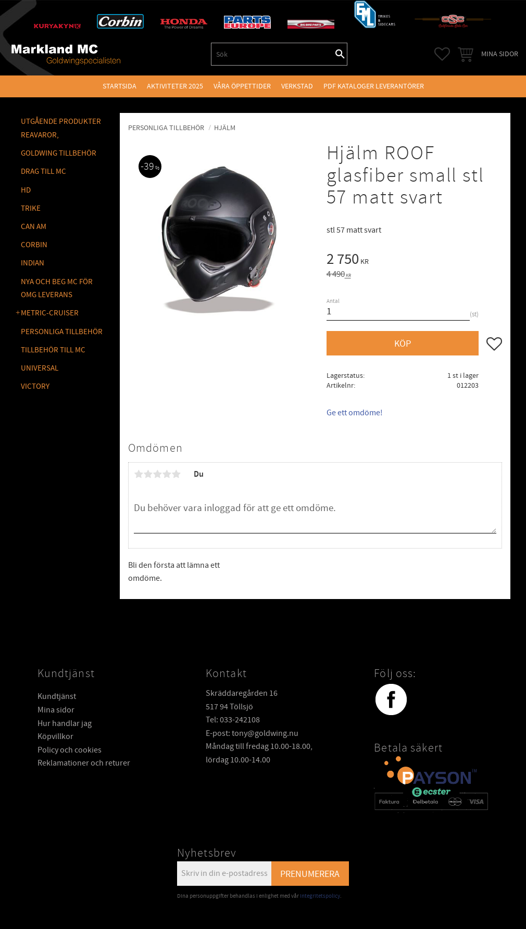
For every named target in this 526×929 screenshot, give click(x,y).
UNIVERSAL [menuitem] (39, 368)
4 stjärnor (166, 474)
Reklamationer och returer (83, 763)
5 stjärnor (176, 474)
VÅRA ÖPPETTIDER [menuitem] (242, 86)
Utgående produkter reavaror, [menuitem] (61, 128)
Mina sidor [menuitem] (499, 54)
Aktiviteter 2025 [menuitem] (175, 86)
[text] (414, 261)
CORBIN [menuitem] (34, 245)
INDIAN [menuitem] (32, 263)
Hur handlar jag (64, 723)
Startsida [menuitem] (119, 86)
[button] (442, 54)
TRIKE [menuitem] (31, 208)
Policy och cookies (69, 750)
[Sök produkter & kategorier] (272, 54)
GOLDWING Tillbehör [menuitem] (58, 153)
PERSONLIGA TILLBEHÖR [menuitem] (62, 332)
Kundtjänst (56, 696)
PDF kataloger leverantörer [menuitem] (373, 86)
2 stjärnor (148, 474)
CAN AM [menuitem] (33, 227)
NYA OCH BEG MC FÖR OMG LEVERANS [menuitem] (57, 288)
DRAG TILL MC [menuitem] (43, 171)
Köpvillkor (55, 736)
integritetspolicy (320, 896)
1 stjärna (138, 474)
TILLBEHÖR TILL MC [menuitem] (53, 350)
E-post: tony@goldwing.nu (252, 733)
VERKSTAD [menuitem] (297, 86)
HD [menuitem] (26, 190)
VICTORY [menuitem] (35, 386)
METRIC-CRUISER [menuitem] (50, 313)
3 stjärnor (157, 474)
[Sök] (340, 54)
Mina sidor (55, 710)
